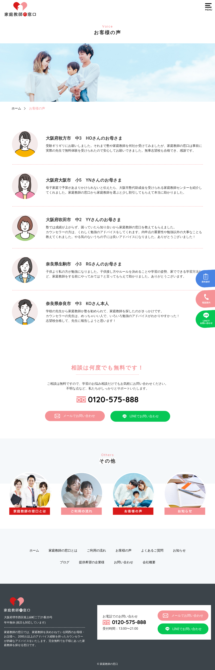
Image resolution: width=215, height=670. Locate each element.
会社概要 (149, 562)
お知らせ (179, 550)
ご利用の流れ (96, 550)
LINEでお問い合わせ (140, 416)
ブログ (64, 562)
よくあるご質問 (152, 550)
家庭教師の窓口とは (63, 550)
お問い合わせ (123, 562)
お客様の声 (37, 108)
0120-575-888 (107, 399)
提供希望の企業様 (91, 562)
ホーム (16, 108)
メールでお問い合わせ (75, 416)
